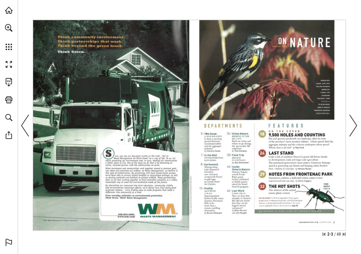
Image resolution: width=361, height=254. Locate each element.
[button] (9, 28)
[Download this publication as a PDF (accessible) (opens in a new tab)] (9, 82)
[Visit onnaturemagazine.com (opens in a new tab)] (9, 10)
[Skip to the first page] (324, 234)
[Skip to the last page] (344, 234)
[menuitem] (9, 37)
